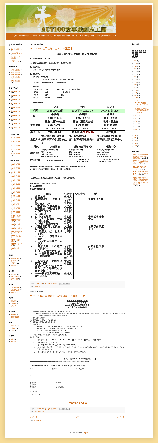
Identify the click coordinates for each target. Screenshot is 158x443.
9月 (136, 116)
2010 (135, 93)
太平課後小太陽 (15, 107)
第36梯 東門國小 (16, 164)
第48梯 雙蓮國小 (16, 212)
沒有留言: (54, 283)
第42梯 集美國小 (16, 188)
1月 (136, 132)
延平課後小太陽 (15, 103)
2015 (135, 79)
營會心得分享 (15, 276)
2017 (135, 74)
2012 (135, 87)
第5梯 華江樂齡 (15, 81)
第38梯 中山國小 (16, 172)
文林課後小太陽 (15, 119)
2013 (135, 85)
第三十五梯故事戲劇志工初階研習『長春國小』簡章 (59, 296)
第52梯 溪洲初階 (16, 236)
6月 (136, 118)
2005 (135, 143)
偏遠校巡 (13, 261)
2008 (135, 135)
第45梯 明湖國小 (16, 200)
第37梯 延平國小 (16, 168)
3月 (136, 126)
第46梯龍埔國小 (16, 204)
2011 (135, 90)
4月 (136, 124)
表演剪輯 (13, 314)
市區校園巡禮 (15, 258)
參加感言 (13, 301)
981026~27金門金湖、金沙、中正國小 (51, 48)
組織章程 (13, 328)
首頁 (77, 417)
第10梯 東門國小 (16, 138)
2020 (135, 66)
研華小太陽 (14, 279)
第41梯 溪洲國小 (16, 184)
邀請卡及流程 (15, 317)
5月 (136, 121)
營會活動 (13, 274)
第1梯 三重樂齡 (15, 70)
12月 (137, 98)
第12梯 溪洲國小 (16, 146)
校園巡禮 (13, 263)
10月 (137, 101)
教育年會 (13, 341)
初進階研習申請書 (16, 53)
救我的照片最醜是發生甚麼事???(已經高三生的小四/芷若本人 (140, 156)
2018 (135, 71)
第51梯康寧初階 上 (16, 228)
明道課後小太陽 (15, 127)
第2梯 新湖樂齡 (15, 72)
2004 (135, 146)
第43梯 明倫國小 (16, 192)
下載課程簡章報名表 (77, 403)
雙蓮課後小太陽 (15, 91)
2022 (135, 61)
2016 (135, 77)
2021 (135, 63)
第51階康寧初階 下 (16, 232)
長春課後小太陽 (15, 95)
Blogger (85, 433)
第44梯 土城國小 (16, 196)
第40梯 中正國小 (16, 180)
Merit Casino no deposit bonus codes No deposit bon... (140, 173)
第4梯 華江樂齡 (15, 77)
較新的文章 (33, 417)
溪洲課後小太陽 (15, 115)
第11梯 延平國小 (16, 142)
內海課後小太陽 (15, 123)
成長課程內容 (15, 290)
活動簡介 (13, 306)
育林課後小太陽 (15, 111)
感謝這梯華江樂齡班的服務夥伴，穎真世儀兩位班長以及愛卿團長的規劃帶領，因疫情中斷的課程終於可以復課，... (140, 181)
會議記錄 (13, 326)
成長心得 (13, 292)
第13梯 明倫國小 (16, 150)
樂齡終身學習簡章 (16, 49)
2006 (135, 140)
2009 (135, 95)
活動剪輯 (13, 303)
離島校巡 (37, 286)
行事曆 (13, 330)
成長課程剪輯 (15, 288)
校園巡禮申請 (15, 61)
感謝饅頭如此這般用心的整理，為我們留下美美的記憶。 (140, 162)
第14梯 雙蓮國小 (16, 153)
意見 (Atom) (37, 420)
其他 (12, 339)
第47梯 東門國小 (16, 208)
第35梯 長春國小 (39, 411)
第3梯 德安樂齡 (15, 74)
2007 (135, 138)
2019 (135, 69)
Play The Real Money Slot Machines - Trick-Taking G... (140, 167)
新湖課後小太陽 (15, 99)
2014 (135, 82)
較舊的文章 (120, 417)
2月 (136, 129)
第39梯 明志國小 (16, 176)
